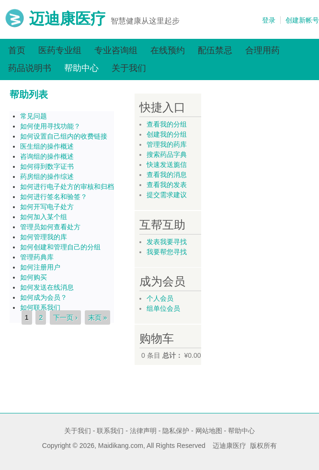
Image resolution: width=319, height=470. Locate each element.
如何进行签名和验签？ (53, 196)
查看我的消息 (167, 174)
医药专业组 (59, 50)
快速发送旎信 (167, 164)
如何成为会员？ (43, 297)
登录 (268, 20)
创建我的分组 (167, 134)
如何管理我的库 (43, 237)
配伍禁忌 (215, 50)
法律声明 (143, 431)
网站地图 (208, 431)
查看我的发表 (167, 184)
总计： (172, 355)
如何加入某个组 (43, 217)
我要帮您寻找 (167, 252)
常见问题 (33, 116)
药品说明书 (29, 68)
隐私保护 (175, 431)
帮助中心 (81, 68)
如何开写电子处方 (47, 207)
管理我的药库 (167, 144)
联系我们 (110, 431)
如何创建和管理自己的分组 (60, 247)
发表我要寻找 (167, 242)
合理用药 (262, 50)
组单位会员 (163, 308)
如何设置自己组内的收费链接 (63, 136)
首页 (16, 50)
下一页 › (65, 317)
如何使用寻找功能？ (50, 126)
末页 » (97, 317)
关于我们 (129, 68)
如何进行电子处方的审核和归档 (67, 186)
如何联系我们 (40, 307)
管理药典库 (37, 257)
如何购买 (33, 277)
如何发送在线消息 (47, 287)
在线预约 (167, 50)
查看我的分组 (167, 124)
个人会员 (160, 298)
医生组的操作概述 (47, 146)
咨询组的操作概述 (47, 156)
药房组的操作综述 (47, 176)
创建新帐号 (302, 20)
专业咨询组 (115, 50)
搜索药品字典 (167, 154)
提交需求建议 (167, 195)
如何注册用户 (40, 267)
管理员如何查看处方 (50, 227)
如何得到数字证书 (47, 166)
